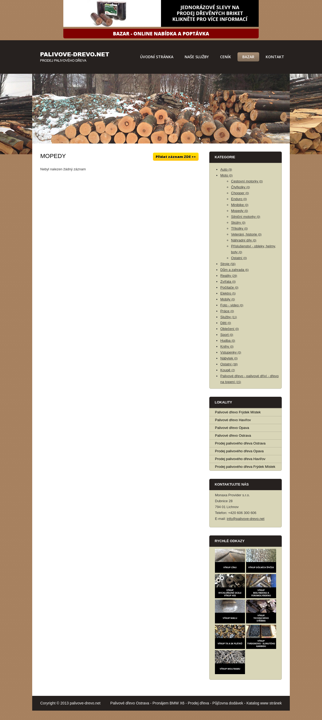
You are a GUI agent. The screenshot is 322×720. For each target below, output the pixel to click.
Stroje (228, 264)
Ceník (225, 56)
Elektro (228, 293)
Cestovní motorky (247, 181)
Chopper (240, 193)
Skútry (238, 223)
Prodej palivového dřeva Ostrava (240, 443)
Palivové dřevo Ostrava (233, 436)
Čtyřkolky (240, 187)
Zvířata (228, 282)
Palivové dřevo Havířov (233, 420)
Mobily (227, 299)
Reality (228, 276)
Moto (226, 175)
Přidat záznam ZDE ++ (176, 156)
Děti (225, 323)
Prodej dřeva (198, 703)
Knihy (226, 346)
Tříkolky (239, 228)
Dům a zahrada (234, 270)
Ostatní (239, 258)
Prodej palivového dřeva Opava (239, 451)
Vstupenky (230, 352)
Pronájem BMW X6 (168, 703)
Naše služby (197, 56)
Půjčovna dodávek (228, 703)
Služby (228, 317)
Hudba (227, 341)
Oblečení (229, 329)
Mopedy (239, 211)
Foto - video (231, 305)
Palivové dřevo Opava (232, 428)
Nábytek (229, 358)
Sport (226, 335)
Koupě (227, 370)
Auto (226, 169)
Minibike (239, 205)
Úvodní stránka (156, 56)
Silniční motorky (245, 217)
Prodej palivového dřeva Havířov (240, 459)
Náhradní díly (243, 240)
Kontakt (275, 56)
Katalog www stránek (264, 703)
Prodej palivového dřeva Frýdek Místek (245, 467)
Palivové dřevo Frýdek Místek (238, 412)
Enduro (239, 199)
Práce (227, 311)
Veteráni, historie (246, 234)
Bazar (248, 56)
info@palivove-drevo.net (245, 519)
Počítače (229, 287)
